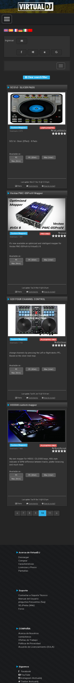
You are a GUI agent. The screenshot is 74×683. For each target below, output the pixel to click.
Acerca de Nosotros (28, 633)
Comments (33, 186)
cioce (63, 233)
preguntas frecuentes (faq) (32, 602)
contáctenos (24, 636)
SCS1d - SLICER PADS (22, 87)
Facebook (24, 671)
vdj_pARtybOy (60, 130)
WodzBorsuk (60, 448)
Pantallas (23, 570)
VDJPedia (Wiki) (26, 605)
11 (50, 513)
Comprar (22, 560)
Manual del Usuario (28, 598)
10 (42, 513)
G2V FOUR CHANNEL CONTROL (27, 299)
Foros (21, 608)
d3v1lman (61, 342)
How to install (49, 186)
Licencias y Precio (27, 567)
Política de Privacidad (29, 643)
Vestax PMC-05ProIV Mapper (26, 193)
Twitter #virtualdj (28, 681)
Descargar (23, 557)
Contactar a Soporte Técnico (32, 595)
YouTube (24, 674)
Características (26, 564)
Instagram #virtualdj (30, 678)
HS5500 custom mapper (23, 405)
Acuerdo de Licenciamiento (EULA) (36, 647)
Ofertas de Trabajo (27, 640)
